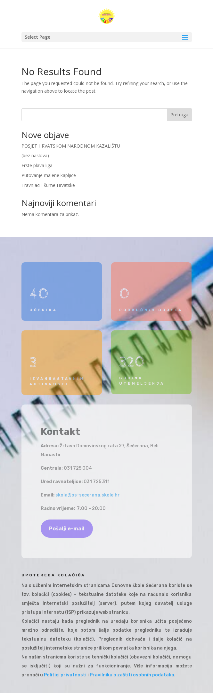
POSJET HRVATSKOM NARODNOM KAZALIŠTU (70, 146)
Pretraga (179, 115)
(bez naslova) (35, 155)
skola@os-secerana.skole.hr (87, 495)
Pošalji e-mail (67, 529)
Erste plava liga (37, 165)
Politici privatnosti (65, 675)
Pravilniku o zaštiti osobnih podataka (132, 675)
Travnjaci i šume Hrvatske (48, 185)
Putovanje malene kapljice (48, 175)
